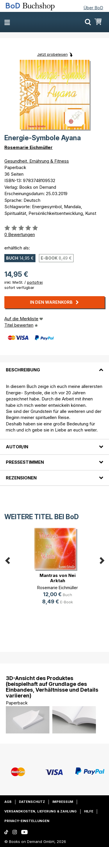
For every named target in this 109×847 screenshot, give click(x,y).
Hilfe (88, 811)
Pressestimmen (25, 462)
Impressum (62, 802)
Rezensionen (21, 478)
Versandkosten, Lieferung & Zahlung (40, 811)
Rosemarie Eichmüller (28, 147)
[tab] (54, 366)
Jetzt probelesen (52, 54)
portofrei (35, 282)
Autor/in (17, 446)
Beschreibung (23, 370)
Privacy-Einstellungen (26, 821)
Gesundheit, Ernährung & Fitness (36, 161)
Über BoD (93, 7)
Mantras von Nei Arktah (58, 578)
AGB (8, 802)
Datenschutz (32, 802)
